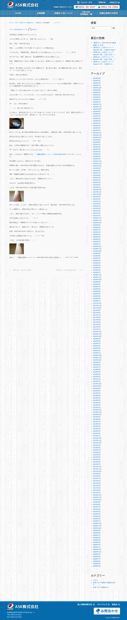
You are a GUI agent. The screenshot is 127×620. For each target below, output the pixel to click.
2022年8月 (97, 170)
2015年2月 (97, 379)
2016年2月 (97, 350)
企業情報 (41, 13)
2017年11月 (97, 305)
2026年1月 (97, 85)
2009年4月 (97, 540)
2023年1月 (97, 159)
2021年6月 (97, 204)
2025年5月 (97, 92)
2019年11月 (97, 249)
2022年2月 (97, 185)
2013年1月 (97, 436)
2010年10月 (97, 500)
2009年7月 (97, 535)
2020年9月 (97, 225)
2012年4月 (97, 457)
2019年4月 (97, 265)
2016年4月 (97, 346)
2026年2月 (97, 83)
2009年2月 (97, 545)
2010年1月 (97, 521)
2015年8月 (97, 365)
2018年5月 (97, 291)
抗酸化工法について (63, 13)
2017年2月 (97, 327)
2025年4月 (97, 95)
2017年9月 (97, 310)
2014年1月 (97, 407)
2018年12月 (97, 275)
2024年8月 (97, 114)
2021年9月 (97, 197)
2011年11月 (97, 469)
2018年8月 (97, 284)
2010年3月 (97, 516)
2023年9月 (97, 140)
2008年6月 (97, 561)
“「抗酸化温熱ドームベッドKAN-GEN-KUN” (50, 154)
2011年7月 (97, 478)
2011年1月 (97, 492)
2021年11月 (97, 192)
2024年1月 (97, 130)
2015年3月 (97, 376)
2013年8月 (97, 419)
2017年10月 (97, 308)
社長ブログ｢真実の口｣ (26, 22)
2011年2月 (97, 490)
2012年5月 (97, 455)
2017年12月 (97, 303)
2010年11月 (97, 497)
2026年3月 (97, 81)
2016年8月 (97, 341)
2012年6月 (97, 452)
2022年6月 (97, 175)
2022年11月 (97, 163)
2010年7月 (97, 507)
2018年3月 (97, 296)
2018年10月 (97, 279)
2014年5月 (97, 398)
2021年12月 (97, 189)
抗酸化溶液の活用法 (108, 13)
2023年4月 (97, 152)
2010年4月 (97, 514)
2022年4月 (97, 180)
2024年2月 (97, 128)
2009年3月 (97, 542)
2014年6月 (97, 395)
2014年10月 (97, 386)
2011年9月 (97, 474)
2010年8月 (97, 504)
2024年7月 (97, 116)
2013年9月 (97, 417)
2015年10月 (97, 360)
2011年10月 (97, 471)
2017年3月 (97, 324)
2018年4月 (97, 294)
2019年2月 (97, 270)
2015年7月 (97, 367)
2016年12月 (97, 331)
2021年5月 (97, 206)
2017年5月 (97, 320)
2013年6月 (97, 424)
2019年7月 (97, 258)
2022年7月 (97, 173)
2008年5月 (97, 564)
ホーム (11, 22)
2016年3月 (97, 348)
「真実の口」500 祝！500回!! (21, 270)
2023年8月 (97, 142)
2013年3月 (97, 431)
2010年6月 (97, 509)
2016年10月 (97, 336)
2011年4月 (97, 485)
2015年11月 (97, 358)
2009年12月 (97, 523)
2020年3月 (97, 239)
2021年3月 (97, 211)
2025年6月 (97, 90)
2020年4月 (97, 237)
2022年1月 (97, 187)
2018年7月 (97, 287)
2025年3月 (97, 97)
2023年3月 (97, 154)
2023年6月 (97, 147)
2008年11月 (97, 552)
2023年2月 (97, 156)
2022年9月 (97, 168)
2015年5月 (97, 372)
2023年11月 (97, 135)
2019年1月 (97, 272)
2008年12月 (97, 549)
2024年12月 (97, 104)
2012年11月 (97, 440)
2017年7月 (97, 315)
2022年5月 (97, 178)
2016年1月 (97, 353)
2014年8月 (97, 391)
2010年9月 (97, 502)
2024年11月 (97, 107)
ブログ (17, 22)
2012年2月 (97, 462)
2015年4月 (97, 374)
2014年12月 (97, 384)
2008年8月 (97, 556)
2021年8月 (97, 199)
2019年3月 (97, 268)
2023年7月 (97, 144)
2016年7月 (97, 343)
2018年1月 (97, 301)
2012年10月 (97, 443)
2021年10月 (97, 194)
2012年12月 (97, 438)
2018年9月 (97, 282)
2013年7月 (97, 421)
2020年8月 (97, 227)
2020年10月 (97, 223)
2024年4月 (97, 123)
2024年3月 (97, 126)
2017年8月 (97, 313)
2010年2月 (97, 519)
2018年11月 (97, 277)
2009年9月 (97, 530)
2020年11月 (97, 220)
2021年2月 (97, 213)
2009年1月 (97, 547)
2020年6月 (97, 232)
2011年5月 (97, 483)
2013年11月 (97, 412)
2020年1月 (97, 244)
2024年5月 (97, 121)
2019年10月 (97, 251)
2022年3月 (97, 182)
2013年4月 (97, 429)
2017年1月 (97, 329)
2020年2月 (97, 242)
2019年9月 (97, 253)
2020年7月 (97, 230)
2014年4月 (97, 400)
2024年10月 (97, 109)
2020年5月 (97, 234)
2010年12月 (97, 495)
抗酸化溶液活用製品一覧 (86, 13)
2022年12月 (97, 161)
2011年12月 (97, 466)
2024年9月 (97, 111)
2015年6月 (97, 369)
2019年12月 (97, 246)
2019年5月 (97, 263)
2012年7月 (97, 450)
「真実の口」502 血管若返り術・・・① (68, 270)
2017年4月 (97, 322)
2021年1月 (97, 215)
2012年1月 (97, 464)
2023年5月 (97, 149)
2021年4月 (97, 208)
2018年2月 (97, 298)
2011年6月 (97, 481)
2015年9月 (97, 362)
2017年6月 (97, 317)
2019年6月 (97, 260)
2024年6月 (97, 118)
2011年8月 (97, 476)
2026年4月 (97, 78)
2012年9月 (97, 445)
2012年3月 (97, 459)
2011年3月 (97, 488)
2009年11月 (97, 526)
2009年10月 (97, 528)
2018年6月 (97, 289)
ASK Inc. (32, 29)
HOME (18, 13)
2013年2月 (97, 433)
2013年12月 (97, 410)
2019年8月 (97, 256)
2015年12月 (97, 355)
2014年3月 (97, 403)
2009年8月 (97, 533)
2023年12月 (97, 133)
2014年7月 (97, 393)
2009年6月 (97, 537)
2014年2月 (97, 405)
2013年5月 (97, 426)
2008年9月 (97, 554)
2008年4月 (97, 566)
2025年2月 (97, 99)
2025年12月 (97, 88)
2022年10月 (97, 166)
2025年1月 (97, 102)
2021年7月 (97, 201)
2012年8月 (97, 448)
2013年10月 (97, 414)
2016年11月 (97, 334)
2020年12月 (97, 218)
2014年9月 (97, 388)
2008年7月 (97, 559)
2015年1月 (97, 381)
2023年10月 (97, 137)
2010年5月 (97, 511)
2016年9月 (97, 339)
